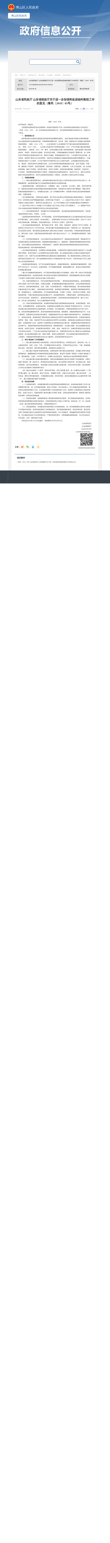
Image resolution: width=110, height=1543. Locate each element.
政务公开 (23, 75)
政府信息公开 (32, 75)
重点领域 (41, 75)
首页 (16, 75)
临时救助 (57, 75)
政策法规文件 (67, 75)
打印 (91, 109)
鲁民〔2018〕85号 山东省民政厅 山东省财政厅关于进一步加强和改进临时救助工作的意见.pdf (47, 462)
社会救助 (49, 75)
